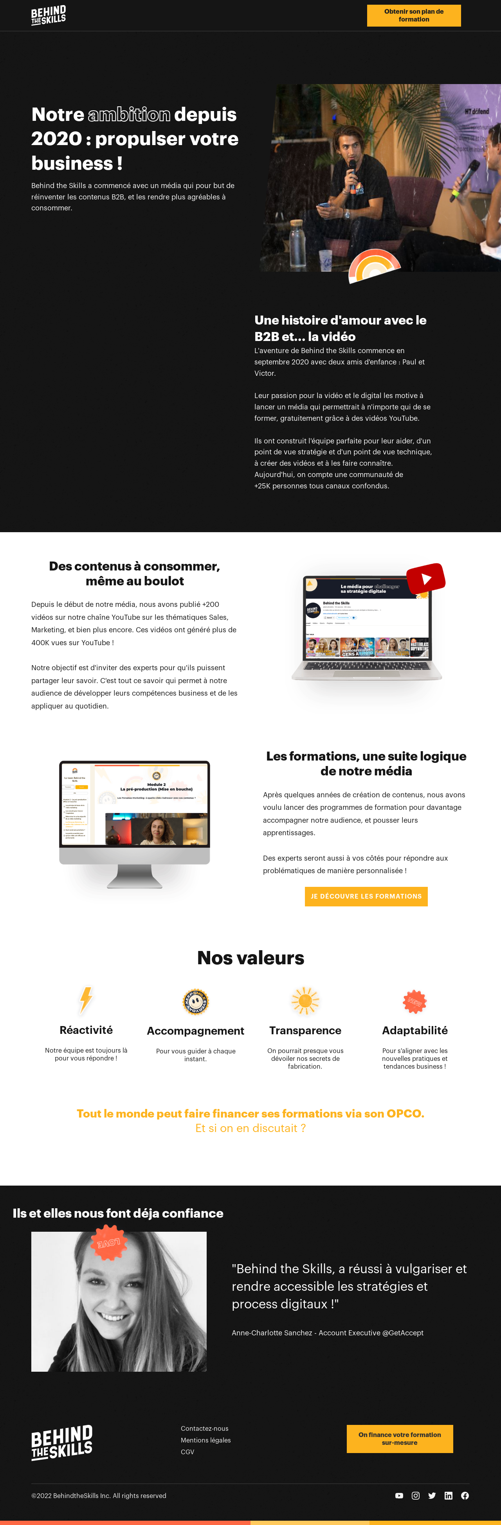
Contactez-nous (205, 1429)
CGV (187, 1452)
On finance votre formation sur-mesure (400, 1439)
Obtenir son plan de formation (414, 16)
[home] (48, 15)
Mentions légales (206, 1440)
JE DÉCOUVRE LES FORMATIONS (366, 896)
